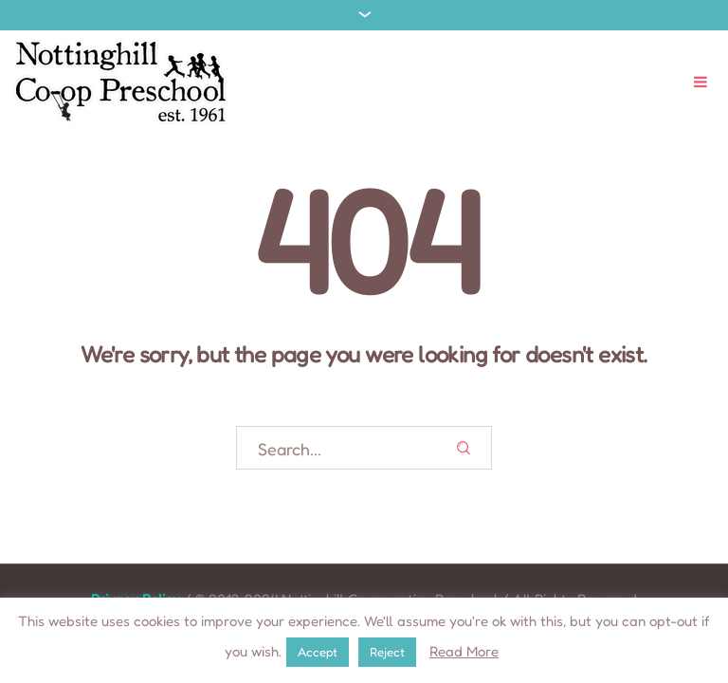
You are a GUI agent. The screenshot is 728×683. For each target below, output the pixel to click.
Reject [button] (387, 651)
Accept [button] (317, 651)
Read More (464, 651)
